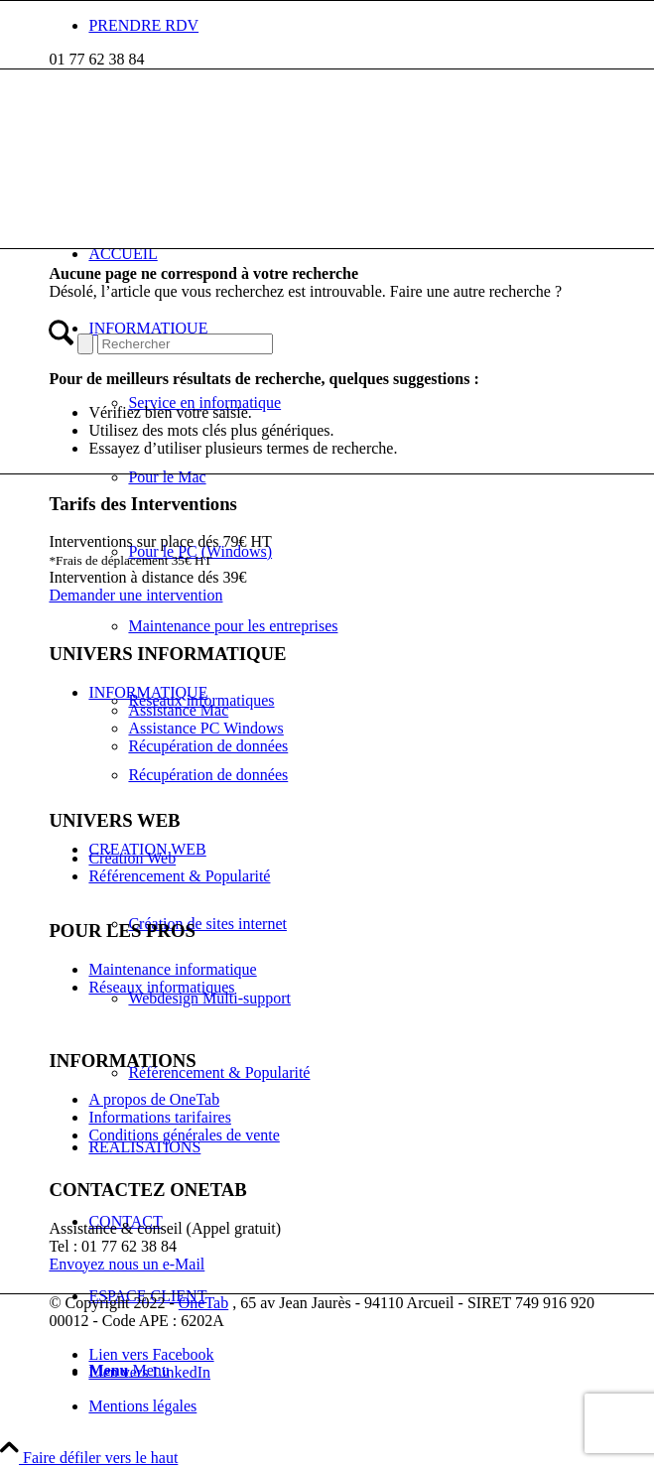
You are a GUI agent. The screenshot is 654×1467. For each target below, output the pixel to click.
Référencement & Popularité (179, 875)
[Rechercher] (185, 343)
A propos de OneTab (153, 1099)
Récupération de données (208, 745)
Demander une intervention (135, 595)
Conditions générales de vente (183, 1135)
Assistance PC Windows (205, 728)
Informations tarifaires (159, 1117)
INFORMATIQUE (147, 692)
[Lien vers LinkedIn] (149, 1372)
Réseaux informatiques (161, 987)
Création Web (132, 858)
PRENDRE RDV (143, 25)
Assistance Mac (178, 710)
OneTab (203, 1302)
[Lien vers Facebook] (150, 1354)
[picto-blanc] (197, 163)
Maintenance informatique (172, 969)
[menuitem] (346, 26)
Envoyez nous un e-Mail (126, 1264)
